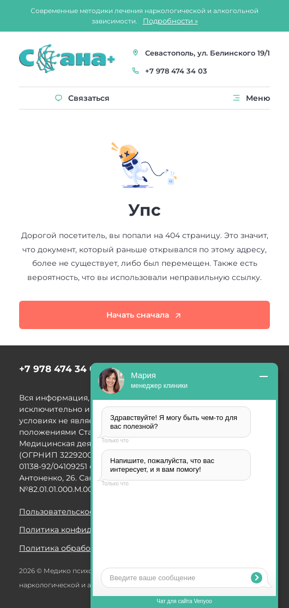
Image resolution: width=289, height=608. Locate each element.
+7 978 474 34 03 (176, 70)
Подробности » (170, 20)
